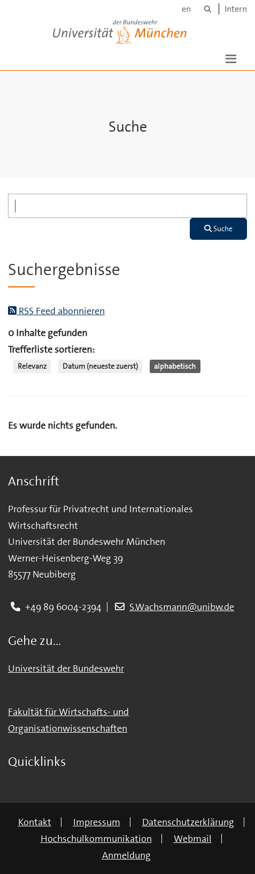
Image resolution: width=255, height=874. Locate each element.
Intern (236, 8)
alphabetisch (175, 366)
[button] (231, 57)
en (186, 8)
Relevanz (32, 366)
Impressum (96, 822)
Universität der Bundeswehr (66, 668)
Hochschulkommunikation (96, 838)
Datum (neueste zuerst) (100, 366)
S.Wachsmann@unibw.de (181, 607)
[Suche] (208, 8)
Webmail (193, 838)
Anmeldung (126, 855)
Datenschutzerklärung (188, 822)
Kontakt (34, 822)
